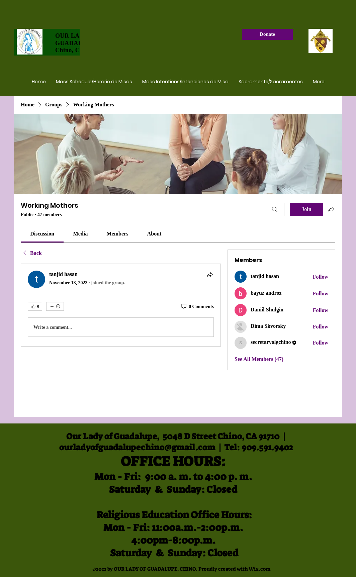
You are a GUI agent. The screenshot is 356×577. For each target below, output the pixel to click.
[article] (121, 305)
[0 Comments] (197, 306)
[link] (42, 233)
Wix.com (259, 569)
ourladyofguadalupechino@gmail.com (137, 447)
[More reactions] (55, 306)
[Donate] (267, 34)
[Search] (275, 209)
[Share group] (331, 209)
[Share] (210, 275)
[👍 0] (35, 306)
